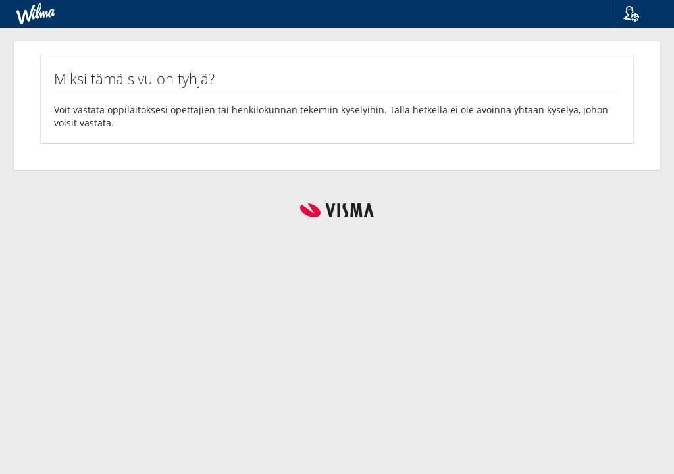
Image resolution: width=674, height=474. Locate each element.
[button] (639, 14)
